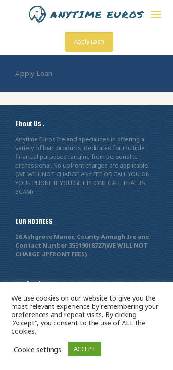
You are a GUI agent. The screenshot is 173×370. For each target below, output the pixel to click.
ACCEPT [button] (85, 349)
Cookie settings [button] (37, 349)
